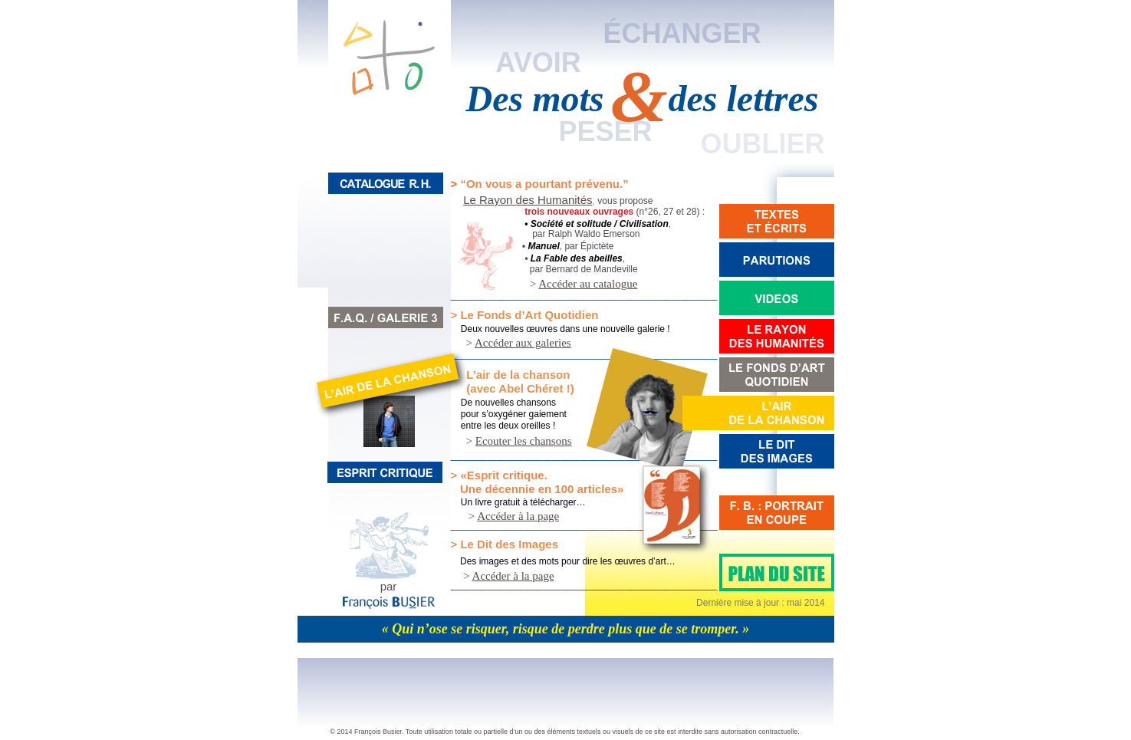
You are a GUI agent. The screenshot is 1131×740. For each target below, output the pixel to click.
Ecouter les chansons (523, 441)
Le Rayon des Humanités (527, 199)
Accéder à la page (518, 516)
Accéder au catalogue (587, 284)
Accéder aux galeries (523, 343)
